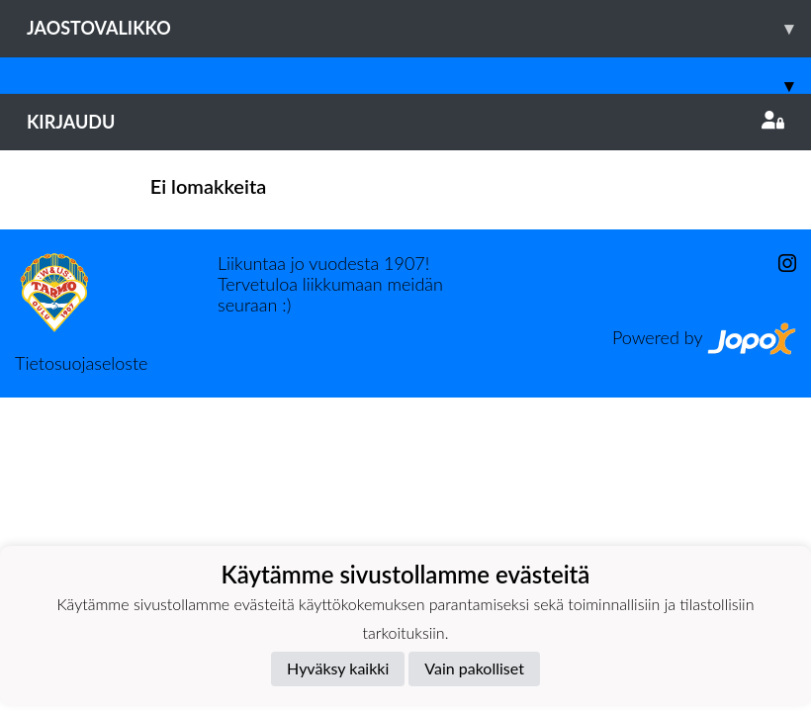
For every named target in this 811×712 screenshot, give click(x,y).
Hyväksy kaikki (338, 668)
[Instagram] (779, 263)
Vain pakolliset (474, 668)
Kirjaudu (405, 122)
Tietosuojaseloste (81, 363)
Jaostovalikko (419, 28)
